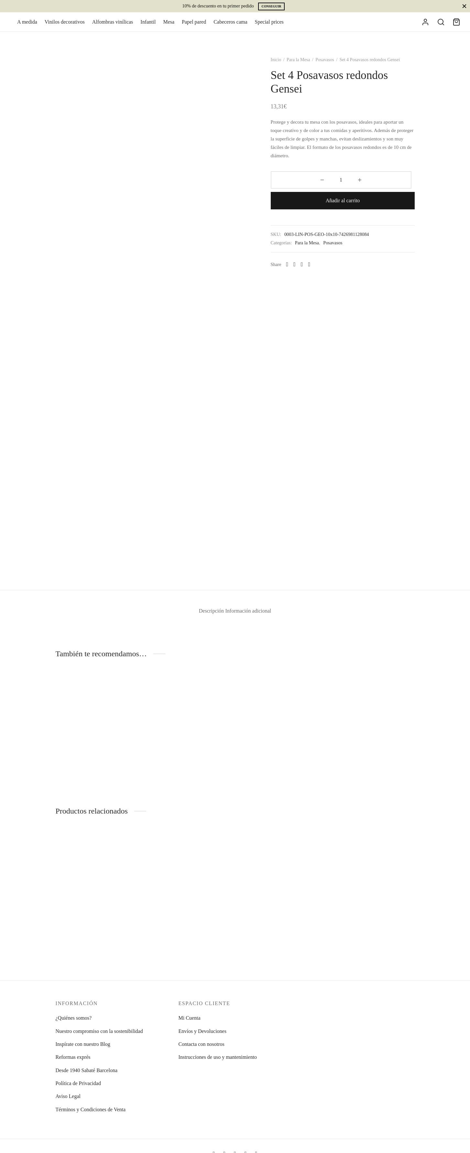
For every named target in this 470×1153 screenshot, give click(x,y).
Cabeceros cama (230, 26)
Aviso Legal (68, 1096)
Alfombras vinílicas (112, 26)
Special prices (269, 26)
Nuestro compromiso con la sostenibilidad (99, 1031)
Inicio (290, 69)
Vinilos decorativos (65, 26)
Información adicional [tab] (254, 620)
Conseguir (271, 6)
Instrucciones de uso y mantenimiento (218, 1057)
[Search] (441, 27)
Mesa (168, 26)
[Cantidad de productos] (302, 190)
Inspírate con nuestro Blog (83, 1044)
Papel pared (194, 26)
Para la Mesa (312, 69)
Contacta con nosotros (201, 1044)
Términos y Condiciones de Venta (91, 1109)
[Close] (464, 6)
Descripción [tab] (204, 620)
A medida (27, 26)
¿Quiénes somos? (74, 1018)
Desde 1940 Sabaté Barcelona (86, 1070)
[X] (316, 253)
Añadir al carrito (368, 189)
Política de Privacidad (78, 1083)
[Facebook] (309, 253)
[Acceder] (425, 27)
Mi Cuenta (190, 1018)
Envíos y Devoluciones (202, 1031)
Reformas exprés (73, 1057)
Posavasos (339, 69)
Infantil (148, 26)
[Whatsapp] (301, 253)
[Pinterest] (324, 253)
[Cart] (456, 27)
